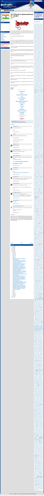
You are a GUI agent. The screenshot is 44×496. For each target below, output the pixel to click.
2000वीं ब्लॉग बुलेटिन (40, 87)
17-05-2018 (41, 74)
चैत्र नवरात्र (41, 227)
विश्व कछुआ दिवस (39, 408)
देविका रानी (35, 269)
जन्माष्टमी (42, 234)
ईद (35, 171)
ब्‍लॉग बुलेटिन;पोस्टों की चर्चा (37, 330)
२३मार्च (37, 103)
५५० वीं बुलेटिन (36, 131)
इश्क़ (35, 170)
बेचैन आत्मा (37, 322)
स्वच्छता (37, 472)
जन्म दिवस (41, 232)
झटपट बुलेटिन (36, 243)
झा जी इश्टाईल (39, 244)
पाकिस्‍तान (38, 291)
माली (38, 354)
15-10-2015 (41, 70)
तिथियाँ (22, 107)
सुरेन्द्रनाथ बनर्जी (37, 464)
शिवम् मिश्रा (41, 438)
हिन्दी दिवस (38, 483)
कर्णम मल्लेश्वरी (41, 186)
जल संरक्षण (41, 237)
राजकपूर (37, 372)
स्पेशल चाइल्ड (38, 471)
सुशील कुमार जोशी (39, 465)
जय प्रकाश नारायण (38, 236)
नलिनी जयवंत (38, 276)
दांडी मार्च (41, 262)
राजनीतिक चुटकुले (40, 373)
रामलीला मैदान (35, 378)
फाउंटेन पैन (41, 308)
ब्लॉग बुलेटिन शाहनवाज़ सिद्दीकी (39, 327)
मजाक (41, 342)
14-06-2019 (40, 66)
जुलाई (13, 257)
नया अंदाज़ (39, 275)
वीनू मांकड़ (37, 428)
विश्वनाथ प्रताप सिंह (37, 427)
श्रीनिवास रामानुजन (36, 445)
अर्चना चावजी (39, 152)
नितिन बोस (39, 278)
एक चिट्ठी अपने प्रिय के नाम (22, 91)
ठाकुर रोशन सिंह (41, 247)
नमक (34, 275)
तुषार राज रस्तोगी (36, 259)
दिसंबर (13, 252)
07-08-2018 (39, 42)
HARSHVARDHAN (16, 155)
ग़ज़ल (39, 207)
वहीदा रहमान (38, 398)
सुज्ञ (13, 134)
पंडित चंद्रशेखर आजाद (38, 283)
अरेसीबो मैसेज (35, 152)
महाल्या (35, 349)
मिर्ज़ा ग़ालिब (41, 355)
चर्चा (36, 223)
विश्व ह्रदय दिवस (37, 426)
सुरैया (40, 464)
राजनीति (36, 373)
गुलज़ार (42, 215)
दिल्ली (37, 264)
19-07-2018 (36, 83)
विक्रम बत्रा (40, 400)
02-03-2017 (37, 27)
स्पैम (40, 471)
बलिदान (35, 314)
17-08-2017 (39, 75)
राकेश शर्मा (39, 371)
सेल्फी (42, 466)
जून (13, 290)
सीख (41, 459)
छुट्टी (37, 229)
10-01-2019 (41, 49)
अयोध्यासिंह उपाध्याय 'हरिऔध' (37, 150)
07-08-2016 (35, 42)
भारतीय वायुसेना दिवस (40, 336)
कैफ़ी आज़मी (36, 202)
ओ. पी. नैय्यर (41, 179)
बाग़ (37, 315)
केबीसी (38, 201)
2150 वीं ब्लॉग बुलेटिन (39, 95)
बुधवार (38, 320)
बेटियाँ (40, 322)
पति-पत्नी (37, 285)
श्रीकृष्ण (41, 443)
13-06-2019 (38, 62)
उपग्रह (41, 172)
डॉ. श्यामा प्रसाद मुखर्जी (37, 254)
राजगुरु (39, 372)
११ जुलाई (37, 53)
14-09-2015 (38, 67)
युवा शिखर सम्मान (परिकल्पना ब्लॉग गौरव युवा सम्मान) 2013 (22, 101)
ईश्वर (39, 171)
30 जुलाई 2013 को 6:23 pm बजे (16, 203)
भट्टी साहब (35, 334)
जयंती (38, 237)
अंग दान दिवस (41, 135)
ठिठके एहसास (36, 248)
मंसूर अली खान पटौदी (40, 341)
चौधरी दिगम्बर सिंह (36, 228)
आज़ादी (39, 162)
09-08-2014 (39, 47)
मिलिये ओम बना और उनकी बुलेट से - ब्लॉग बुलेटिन (19, 288)
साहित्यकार (35, 459)
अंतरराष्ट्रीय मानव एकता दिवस (39, 137)
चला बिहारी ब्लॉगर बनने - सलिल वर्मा (5, 33)
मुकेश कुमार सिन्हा (15, 183)
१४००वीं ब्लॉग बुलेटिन (37, 68)
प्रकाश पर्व (38, 301)
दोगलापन (37, 271)
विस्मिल (40, 427)
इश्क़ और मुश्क (38, 170)
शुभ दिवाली (41, 439)
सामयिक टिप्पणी (41, 457)
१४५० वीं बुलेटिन (41, 68)
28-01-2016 (41, 116)
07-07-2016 (41, 41)
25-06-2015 (35, 108)
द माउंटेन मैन (40, 261)
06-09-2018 (41, 39)
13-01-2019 (36, 61)
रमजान (36, 368)
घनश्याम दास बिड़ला (41, 220)
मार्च (13, 293)
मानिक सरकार (35, 354)
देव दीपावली (38, 268)
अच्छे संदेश (40, 144)
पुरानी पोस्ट (31, 243)
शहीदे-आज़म (38, 435)
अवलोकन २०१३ (36, 156)
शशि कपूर (41, 432)
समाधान (37, 451)
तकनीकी (37, 257)
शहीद (35, 434)
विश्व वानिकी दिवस (41, 421)
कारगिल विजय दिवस (36, 193)
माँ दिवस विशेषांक (40, 351)
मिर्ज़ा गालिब (38, 355)
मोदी (34, 362)
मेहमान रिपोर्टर (35, 360)
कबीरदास (37, 185)
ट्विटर (36, 247)
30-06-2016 (40, 124)
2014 (12, 250)
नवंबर (13, 253)
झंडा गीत (42, 242)
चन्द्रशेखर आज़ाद (40, 222)
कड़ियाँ (41, 183)
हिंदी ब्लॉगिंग (40, 481)
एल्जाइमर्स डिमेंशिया (40, 178)
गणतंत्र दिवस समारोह (40, 208)
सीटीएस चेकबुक (35, 460)
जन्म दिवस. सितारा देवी (39, 233)
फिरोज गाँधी (41, 309)
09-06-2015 (35, 47)
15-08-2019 (37, 70)
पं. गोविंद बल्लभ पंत (37, 282)
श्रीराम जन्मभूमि (40, 445)
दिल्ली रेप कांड (40, 264)
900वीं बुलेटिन (38, 135)
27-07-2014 (40, 115)
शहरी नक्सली (35, 433)
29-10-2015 (38, 123)
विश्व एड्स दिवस (39, 406)
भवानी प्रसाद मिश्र (38, 334)
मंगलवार (35, 341)
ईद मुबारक (37, 171)
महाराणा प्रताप (35, 348)
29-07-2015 (36, 122)
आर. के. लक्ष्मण (38, 166)
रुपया (34, 387)
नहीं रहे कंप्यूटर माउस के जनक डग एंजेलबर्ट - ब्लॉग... (19, 285)
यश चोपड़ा (40, 364)
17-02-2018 (37, 74)
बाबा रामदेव (38, 316)
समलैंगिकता (39, 450)
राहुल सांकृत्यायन (38, 385)
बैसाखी (36, 323)
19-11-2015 (40, 83)
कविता (39, 189)
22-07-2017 (35, 97)
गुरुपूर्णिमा (35, 215)
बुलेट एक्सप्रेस (38, 321)
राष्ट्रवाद (37, 379)
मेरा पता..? (22, 93)
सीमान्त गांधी (39, 460)
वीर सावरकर (41, 428)
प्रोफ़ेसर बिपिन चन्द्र (40, 306)
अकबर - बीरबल (38, 142)
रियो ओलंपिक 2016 (37, 386)
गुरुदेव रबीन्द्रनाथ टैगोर (38, 214)
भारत (38, 335)
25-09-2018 (37, 109)
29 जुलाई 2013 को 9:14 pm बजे (16, 153)
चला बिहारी (39, 223)
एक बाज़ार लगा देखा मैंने (16, 259)
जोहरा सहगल (35, 242)
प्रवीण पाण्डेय (14, 176)
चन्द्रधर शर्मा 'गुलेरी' (40, 221)
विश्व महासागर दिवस (40, 419)
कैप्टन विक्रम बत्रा (41, 201)
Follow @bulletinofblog (37, 21)
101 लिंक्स (39, 52)
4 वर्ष (38, 128)
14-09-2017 (41, 67)
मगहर (37, 342)
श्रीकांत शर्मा (38, 443)
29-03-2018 (38, 121)
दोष (39, 271)
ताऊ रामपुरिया (14, 126)
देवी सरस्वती (38, 269)
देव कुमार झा (2, 34)
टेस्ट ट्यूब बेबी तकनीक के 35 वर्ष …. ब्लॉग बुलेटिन (19, 264)
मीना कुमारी (39, 356)
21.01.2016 (38, 94)
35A (36, 128)
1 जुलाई (35, 49)
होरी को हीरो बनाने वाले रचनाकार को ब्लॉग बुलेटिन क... (19, 258)
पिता (41, 292)
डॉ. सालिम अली (38, 255)
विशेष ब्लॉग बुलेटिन (38, 405)
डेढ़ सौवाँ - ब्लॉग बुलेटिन (40, 250)
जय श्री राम (42, 236)
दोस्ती (40, 271)
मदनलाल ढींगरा (37, 343)
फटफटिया (37, 307)
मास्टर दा (40, 354)
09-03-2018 (37, 46)
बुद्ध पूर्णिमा (36, 320)
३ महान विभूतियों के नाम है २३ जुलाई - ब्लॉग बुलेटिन (19, 266)
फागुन (34, 309)
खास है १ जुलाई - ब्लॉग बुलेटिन (16, 289)
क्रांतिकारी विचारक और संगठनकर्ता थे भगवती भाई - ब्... (19, 286)
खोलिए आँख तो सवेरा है (21, 109)
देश (40, 269)
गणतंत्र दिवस (36, 208)
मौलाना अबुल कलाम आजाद (39, 363)
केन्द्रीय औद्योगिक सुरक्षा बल (39, 200)
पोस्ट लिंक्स (35, 298)
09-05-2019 (41, 46)
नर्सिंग (35, 276)
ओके (35, 180)
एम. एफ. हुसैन (39, 177)
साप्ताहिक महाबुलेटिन (36, 457)
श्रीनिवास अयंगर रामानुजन (39, 444)
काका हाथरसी (35, 191)
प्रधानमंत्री (41, 302)
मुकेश (35, 357)
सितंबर (13, 255)
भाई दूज (42, 334)
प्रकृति (40, 301)
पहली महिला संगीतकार (40, 290)
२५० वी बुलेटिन (39, 110)
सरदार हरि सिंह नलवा (40, 453)
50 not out (40, 129)
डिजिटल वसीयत (39, 249)
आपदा (35, 165)
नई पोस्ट (12, 243)
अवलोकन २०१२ (39, 155)
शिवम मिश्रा (25, 122)
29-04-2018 (41, 121)
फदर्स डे (36, 308)
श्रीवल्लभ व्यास (40, 446)
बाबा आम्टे (40, 315)
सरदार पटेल (35, 453)
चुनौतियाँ (38, 227)
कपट (34, 185)
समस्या (41, 450)
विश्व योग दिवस (35, 420)
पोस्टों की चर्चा (41, 298)
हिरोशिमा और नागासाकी (37, 484)
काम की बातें (37, 192)
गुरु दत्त (39, 213)
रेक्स (40, 387)
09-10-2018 (37, 48)
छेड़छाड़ (40, 229)
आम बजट (41, 165)
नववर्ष (35, 277)
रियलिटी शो (42, 385)
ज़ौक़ (38, 242)
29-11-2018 (41, 123)
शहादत (38, 433)
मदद (34, 343)
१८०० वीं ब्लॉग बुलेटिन (36, 80)
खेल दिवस (41, 206)
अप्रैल (13, 292)
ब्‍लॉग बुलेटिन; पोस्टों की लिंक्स (38, 328)
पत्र (39, 285)
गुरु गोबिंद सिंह (36, 213)
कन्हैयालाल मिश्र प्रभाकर (40, 184)
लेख (39, 393)
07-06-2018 (37, 41)
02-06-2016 (41, 27)
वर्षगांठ (41, 397)
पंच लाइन (40, 282)
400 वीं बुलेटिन (41, 128)
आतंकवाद (42, 162)
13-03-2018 (40, 61)
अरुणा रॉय (42, 150)
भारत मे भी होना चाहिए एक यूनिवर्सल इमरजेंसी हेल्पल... (19, 260)
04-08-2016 (35, 33)
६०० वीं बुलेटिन (40, 131)
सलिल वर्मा (35, 455)
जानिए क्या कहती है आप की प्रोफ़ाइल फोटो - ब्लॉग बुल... (19, 267)
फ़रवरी (13, 294)
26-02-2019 (39, 111)
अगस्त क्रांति (39, 143)
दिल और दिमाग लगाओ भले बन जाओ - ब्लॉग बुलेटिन (19, 287)
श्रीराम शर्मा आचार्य (36, 446)
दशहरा (38, 262)
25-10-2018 (35, 110)
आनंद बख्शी (38, 164)
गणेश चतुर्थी (41, 209)
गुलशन (36, 216)
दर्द (42, 261)
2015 (12, 249)
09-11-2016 (41, 48)
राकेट (36, 371)
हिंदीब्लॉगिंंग (38, 482)
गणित (34, 209)
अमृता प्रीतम (40, 149)
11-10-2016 (39, 56)
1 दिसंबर (38, 49)
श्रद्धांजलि (40, 441)
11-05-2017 (38, 54)
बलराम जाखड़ (38, 313)
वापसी (35, 399)
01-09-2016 (37, 25)
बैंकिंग (42, 322)
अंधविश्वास (35, 142)
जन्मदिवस (39, 234)
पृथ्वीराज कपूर (40, 295)
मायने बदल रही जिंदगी (22, 112)
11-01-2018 (40, 53)
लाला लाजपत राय (38, 391)
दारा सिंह (40, 263)
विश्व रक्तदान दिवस (36, 421)
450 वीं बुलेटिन (36, 129)
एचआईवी (36, 177)
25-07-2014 (39, 108)
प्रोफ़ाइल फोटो (36, 306)
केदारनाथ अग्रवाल (38, 199)
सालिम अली (41, 458)
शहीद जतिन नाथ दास (39, 434)
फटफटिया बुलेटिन (41, 307)
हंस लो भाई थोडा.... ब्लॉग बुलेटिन (17, 262)
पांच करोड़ (35, 291)
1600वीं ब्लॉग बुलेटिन (38, 73)
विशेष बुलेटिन (41, 404)
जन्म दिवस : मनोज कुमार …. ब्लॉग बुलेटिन (18, 265)
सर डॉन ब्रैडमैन (40, 452)
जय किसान (40, 235)
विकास (37, 400)
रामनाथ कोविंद (35, 377)
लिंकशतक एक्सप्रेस (37, 392)
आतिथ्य (36, 163)
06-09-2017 (37, 39)
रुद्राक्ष (41, 386)
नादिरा (37, 277)
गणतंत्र (42, 207)
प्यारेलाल (39, 300)
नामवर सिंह (41, 277)
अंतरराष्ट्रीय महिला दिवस (41, 136)
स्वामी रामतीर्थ (35, 473)
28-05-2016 (38, 118)
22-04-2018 (41, 96)
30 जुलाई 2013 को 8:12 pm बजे (16, 212)
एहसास (35, 179)
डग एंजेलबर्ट (40, 248)
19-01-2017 (36, 81)
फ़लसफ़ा (38, 308)
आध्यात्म (35, 164)
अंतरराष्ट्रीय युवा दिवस (36, 138)
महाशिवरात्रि (41, 349)
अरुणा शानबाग (36, 151)
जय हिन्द (36, 237)
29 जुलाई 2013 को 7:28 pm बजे (16, 141)
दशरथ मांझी (36, 262)
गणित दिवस (38, 209)
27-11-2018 (38, 116)
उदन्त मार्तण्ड (39, 172)
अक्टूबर (14, 254)
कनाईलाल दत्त (35, 184)
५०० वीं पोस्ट (38, 130)
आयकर (35, 166)
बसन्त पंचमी (41, 314)
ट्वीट (38, 247)
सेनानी (40, 466)
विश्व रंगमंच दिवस (40, 420)
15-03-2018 (39, 69)
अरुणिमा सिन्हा (40, 151)
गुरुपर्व (41, 214)
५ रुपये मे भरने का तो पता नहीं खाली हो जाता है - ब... (19, 261)
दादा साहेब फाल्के (36, 263)
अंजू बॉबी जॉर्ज (36, 136)
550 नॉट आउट (41, 130)
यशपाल (42, 364)
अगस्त (13, 256)
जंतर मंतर (39, 230)
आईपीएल (35, 159)
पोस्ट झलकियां (39, 297)
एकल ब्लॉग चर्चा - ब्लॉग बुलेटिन (39, 176)
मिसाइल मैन (35, 356)
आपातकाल (38, 165)
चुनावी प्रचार (35, 227)
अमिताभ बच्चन (35, 149)
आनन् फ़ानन (41, 164)
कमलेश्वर (40, 185)
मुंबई (41, 356)
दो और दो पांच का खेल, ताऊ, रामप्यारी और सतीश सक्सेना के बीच (21, 172)
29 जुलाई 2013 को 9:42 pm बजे (16, 165)
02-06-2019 (35, 28)
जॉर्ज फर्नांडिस (40, 241)
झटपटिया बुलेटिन (40, 243)
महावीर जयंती (38, 349)
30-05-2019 (36, 124)
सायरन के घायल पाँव (22, 99)
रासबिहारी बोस (38, 384)
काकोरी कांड (39, 191)
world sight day (37, 489)
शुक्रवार (37, 439)
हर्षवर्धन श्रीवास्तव (40, 476)
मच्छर (39, 342)
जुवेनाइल (37, 241)
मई (13, 291)
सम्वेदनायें (42, 451)
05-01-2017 (37, 34)
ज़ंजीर (37, 230)
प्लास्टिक (35, 307)
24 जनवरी (40, 103)
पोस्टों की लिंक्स (40, 299)
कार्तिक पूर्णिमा (41, 193)
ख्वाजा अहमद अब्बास (36, 207)
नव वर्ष (41, 276)
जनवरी (13, 295)
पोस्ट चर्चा (36, 297)
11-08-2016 (40, 55)
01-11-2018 (35, 26)
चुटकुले (36, 226)
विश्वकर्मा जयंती (41, 426)
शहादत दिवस (41, 433)
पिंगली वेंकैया (35, 292)
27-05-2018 (36, 115)
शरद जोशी (38, 432)
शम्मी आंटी (35, 432)
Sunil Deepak (15, 200)
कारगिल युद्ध (41, 192)
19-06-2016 (41, 82)
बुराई (34, 321)
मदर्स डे (41, 343)
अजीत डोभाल (38, 145)
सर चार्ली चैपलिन (36, 452)
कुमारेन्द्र (35, 196)
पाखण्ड (41, 291)
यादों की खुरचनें (38, 365)
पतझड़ (35, 285)
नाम (38, 277)
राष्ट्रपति (35, 379)
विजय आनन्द (40, 401)
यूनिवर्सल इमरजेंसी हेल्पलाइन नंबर (20, 122)
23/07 (41, 101)
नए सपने (22, 96)
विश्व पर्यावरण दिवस (39, 414)
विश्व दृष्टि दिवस (39, 413)
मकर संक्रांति (35, 342)
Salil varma (41, 488)
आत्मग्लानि (39, 163)
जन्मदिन (35, 234)
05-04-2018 (39, 35)
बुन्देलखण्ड (41, 320)
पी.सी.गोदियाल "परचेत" (16, 192)
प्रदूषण (38, 302)
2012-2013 (35, 88)
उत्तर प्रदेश (42, 171)
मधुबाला (35, 344)
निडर (36, 278)
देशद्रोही (37, 270)
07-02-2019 (39, 40)
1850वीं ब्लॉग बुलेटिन (41, 80)
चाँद (41, 223)
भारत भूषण (41, 335)
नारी (34, 278)
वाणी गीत (41, 398)
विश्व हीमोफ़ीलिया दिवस (37, 425)
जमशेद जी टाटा (36, 235)
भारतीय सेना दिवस (40, 337)
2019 (12, 246)
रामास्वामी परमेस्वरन (40, 378)
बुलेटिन (42, 321)
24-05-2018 (37, 104)
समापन (39, 451)
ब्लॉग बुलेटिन (7, 5)
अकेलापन (42, 142)
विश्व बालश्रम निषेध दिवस (38, 418)
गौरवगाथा (35, 220)
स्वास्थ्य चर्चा (38, 474)
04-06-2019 (41, 32)
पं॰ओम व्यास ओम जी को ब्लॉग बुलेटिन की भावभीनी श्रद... (20, 282)
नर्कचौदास (42, 275)
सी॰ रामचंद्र (39, 459)
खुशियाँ (38, 206)
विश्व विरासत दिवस (37, 422)
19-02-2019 (40, 81)
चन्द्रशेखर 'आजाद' (36, 222)
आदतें (41, 163)
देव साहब (41, 268)
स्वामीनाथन (35, 474)
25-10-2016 (41, 109)
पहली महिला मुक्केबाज (37, 289)
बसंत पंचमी (38, 314)
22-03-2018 (37, 96)
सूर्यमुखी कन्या (21, 104)
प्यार (37, 300)
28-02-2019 (36, 117)
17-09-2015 (38, 76)
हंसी (40, 474)
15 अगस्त (36, 69)
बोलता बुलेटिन (41, 323)
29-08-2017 (40, 122)
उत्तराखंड (36, 172)
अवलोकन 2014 (41, 156)
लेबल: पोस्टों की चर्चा (40, 394)
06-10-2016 (35, 40)
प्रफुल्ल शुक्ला (35, 303)
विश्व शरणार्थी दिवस (41, 422)
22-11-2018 (39, 97)
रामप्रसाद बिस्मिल (40, 377)
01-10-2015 (41, 25)
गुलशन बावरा (39, 216)
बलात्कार (41, 313)
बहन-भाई (35, 315)
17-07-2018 (35, 75)
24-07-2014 (41, 104)
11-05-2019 (41, 54)
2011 (12, 297)
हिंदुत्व (40, 482)
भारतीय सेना (35, 337)
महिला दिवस (39, 350)
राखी (40, 371)
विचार (37, 401)
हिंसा (42, 482)
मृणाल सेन (41, 357)
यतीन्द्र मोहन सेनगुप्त (36, 364)
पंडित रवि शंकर (40, 284)
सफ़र (36, 450)
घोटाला (37, 221)
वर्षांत (34, 398)
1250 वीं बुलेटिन (41, 60)
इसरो (42, 170)
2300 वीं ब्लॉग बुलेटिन (36, 102)
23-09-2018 (36, 101)
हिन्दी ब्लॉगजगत (41, 483)
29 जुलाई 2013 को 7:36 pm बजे (16, 147)
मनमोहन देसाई (38, 344)
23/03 (39, 101)
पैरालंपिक (36, 296)
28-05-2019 (41, 118)
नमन (36, 275)
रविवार (36, 369)
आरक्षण (41, 166)
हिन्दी (35, 483)
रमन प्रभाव (39, 368)
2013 (12, 251)
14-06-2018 (36, 66)
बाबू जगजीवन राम (41, 316)
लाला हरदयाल (41, 391)
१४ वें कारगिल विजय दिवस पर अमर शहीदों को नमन (19, 263)
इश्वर (40, 170)
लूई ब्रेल (37, 393)
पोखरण (38, 296)
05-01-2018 (41, 34)
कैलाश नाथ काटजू (40, 202)
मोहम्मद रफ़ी (40, 362)
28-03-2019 (40, 117)
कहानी (39, 190)
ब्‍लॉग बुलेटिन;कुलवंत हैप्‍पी (39, 329)
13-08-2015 (41, 62)
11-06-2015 (36, 55)
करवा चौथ (38, 186)
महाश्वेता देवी (35, 350)
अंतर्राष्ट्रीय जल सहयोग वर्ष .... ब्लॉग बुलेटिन (18, 284)
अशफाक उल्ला (38, 158)
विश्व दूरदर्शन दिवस (39, 412)
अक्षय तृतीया (36, 143)
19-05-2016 (38, 82)
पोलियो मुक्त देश (41, 296)
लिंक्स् (40, 392)
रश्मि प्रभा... (2, 35)
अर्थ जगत (42, 152)
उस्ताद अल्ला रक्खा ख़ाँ (39, 173)
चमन (34, 223)
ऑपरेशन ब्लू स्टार (38, 179)
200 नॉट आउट (35, 87)
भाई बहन (36, 335)
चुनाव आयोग (41, 226)
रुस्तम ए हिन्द (37, 387)
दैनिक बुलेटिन (40, 270)
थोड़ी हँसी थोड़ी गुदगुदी (36, 261)
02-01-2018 (39, 26)
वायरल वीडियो (38, 399)
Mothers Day (37, 488)
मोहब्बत (37, 362)
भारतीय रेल (35, 336)
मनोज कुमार (41, 344)
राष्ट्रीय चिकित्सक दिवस (39, 380)
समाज (35, 451)
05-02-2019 (35, 35)
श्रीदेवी (35, 444)
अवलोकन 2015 (37, 157)
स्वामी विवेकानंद (40, 473)
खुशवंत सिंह (35, 206)
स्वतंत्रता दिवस (40, 472)
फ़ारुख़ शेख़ (38, 309)
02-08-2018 (39, 28)
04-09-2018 (39, 33)
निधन (41, 278)
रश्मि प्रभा (37, 370)
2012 (12, 296)
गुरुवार (38, 215)
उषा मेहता (35, 173)
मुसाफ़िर (38, 357)
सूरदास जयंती (37, 466)
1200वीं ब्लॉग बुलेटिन (37, 60)
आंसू (41, 158)
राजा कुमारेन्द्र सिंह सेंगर (3, 36)
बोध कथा (38, 323)
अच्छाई (37, 144)
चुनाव (38, 226)
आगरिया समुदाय (38, 159)
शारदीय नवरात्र (41, 435)
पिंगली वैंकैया (39, 292)
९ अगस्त (35, 135)
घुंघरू (35, 221)
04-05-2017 (37, 32)
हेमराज (41, 484)
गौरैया (37, 220)
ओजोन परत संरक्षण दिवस (39, 180)
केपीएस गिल (35, 201)
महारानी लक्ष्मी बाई (40, 348)
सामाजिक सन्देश (36, 458)
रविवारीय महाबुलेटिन (41, 369)
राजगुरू (42, 372)
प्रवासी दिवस (39, 303)
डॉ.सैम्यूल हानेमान (39, 256)
